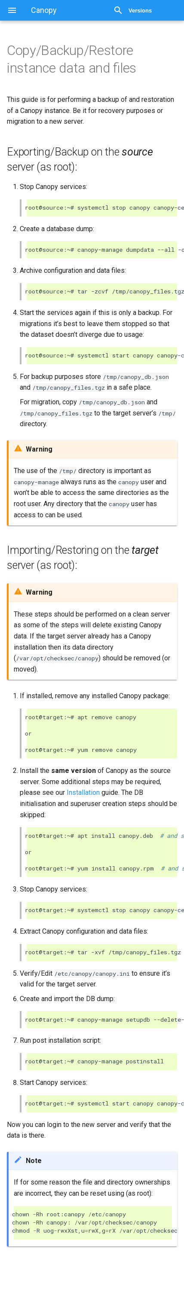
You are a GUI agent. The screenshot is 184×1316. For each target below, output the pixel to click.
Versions (140, 10)
